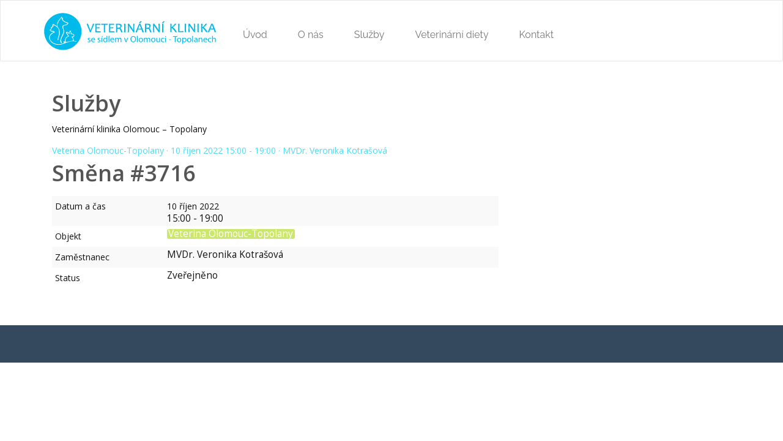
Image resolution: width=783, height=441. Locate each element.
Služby (369, 34)
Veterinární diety (451, 34)
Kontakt (536, 34)
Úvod (255, 34)
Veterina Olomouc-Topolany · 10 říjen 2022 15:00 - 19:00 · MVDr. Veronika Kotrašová (219, 150)
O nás (311, 34)
